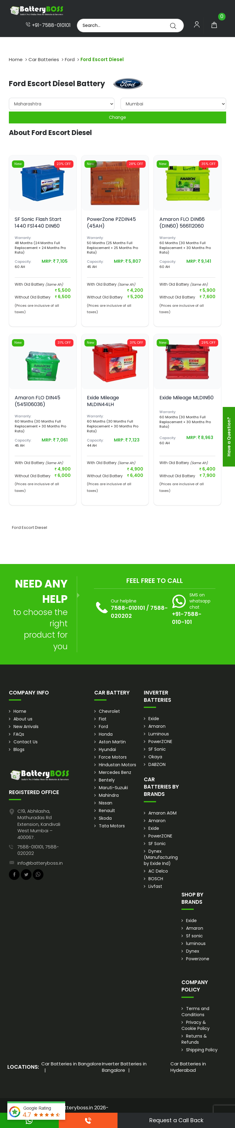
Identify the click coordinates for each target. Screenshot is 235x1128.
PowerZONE (160, 741)
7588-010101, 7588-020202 (38, 850)
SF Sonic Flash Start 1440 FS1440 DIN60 (38, 222)
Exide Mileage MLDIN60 (186, 397)
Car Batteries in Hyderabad (188, 1066)
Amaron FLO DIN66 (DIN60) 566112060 (182, 222)
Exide (153, 719)
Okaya (155, 757)
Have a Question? (229, 436)
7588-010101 (128, 608)
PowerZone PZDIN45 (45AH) (111, 222)
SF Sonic (157, 749)
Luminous (158, 734)
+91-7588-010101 (48, 25)
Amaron (157, 726)
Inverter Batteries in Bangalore (124, 1066)
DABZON (157, 764)
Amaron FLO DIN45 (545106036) (37, 401)
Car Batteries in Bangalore (71, 1063)
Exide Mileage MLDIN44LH (103, 401)
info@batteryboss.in (40, 863)
